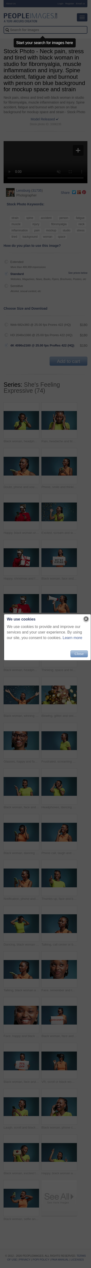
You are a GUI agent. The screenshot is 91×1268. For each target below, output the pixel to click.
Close (79, 654)
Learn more (72, 638)
